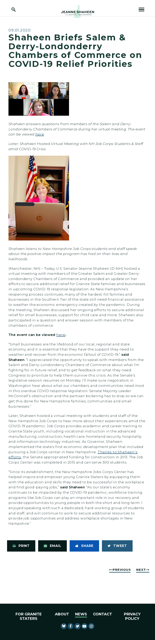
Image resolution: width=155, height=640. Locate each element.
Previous (122, 570)
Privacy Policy (132, 616)
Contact (102, 614)
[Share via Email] (52, 546)
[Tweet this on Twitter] (117, 546)
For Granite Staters (29, 616)
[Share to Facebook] (84, 546)
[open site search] (13, 9)
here (39, 134)
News (81, 614)
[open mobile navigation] (141, 9)
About (62, 614)
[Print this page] (21, 546)
